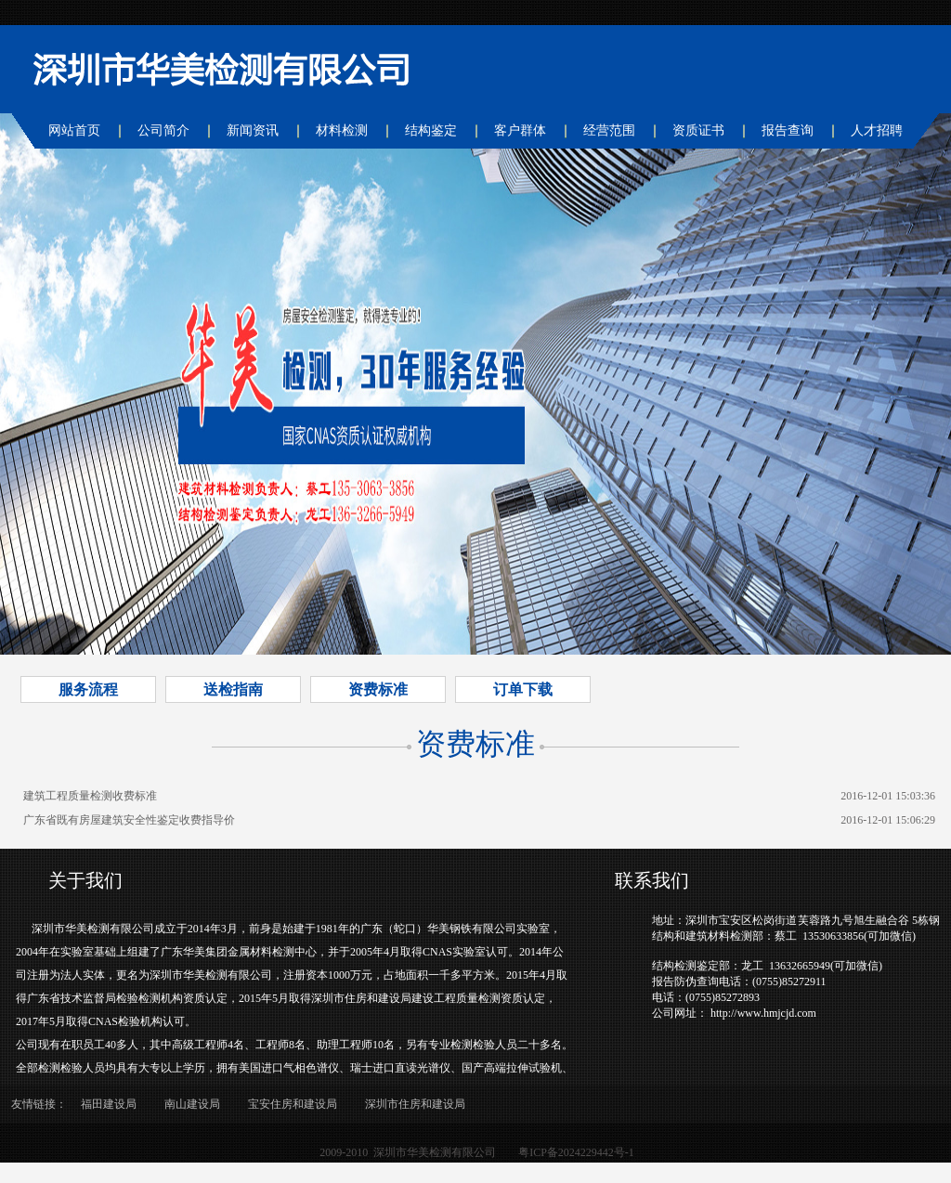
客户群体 (520, 130)
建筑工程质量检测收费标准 (90, 795)
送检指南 (233, 689)
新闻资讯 (253, 130)
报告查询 (788, 130)
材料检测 (342, 130)
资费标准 (378, 689)
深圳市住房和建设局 (415, 1104)
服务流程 (88, 689)
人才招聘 (877, 130)
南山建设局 (192, 1104)
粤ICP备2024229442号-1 (576, 1152)
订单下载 (523, 689)
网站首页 (74, 130)
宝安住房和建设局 (292, 1104)
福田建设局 (109, 1104)
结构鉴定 (431, 130)
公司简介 (163, 130)
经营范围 (609, 130)
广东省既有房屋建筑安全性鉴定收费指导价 (129, 819)
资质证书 (698, 130)
